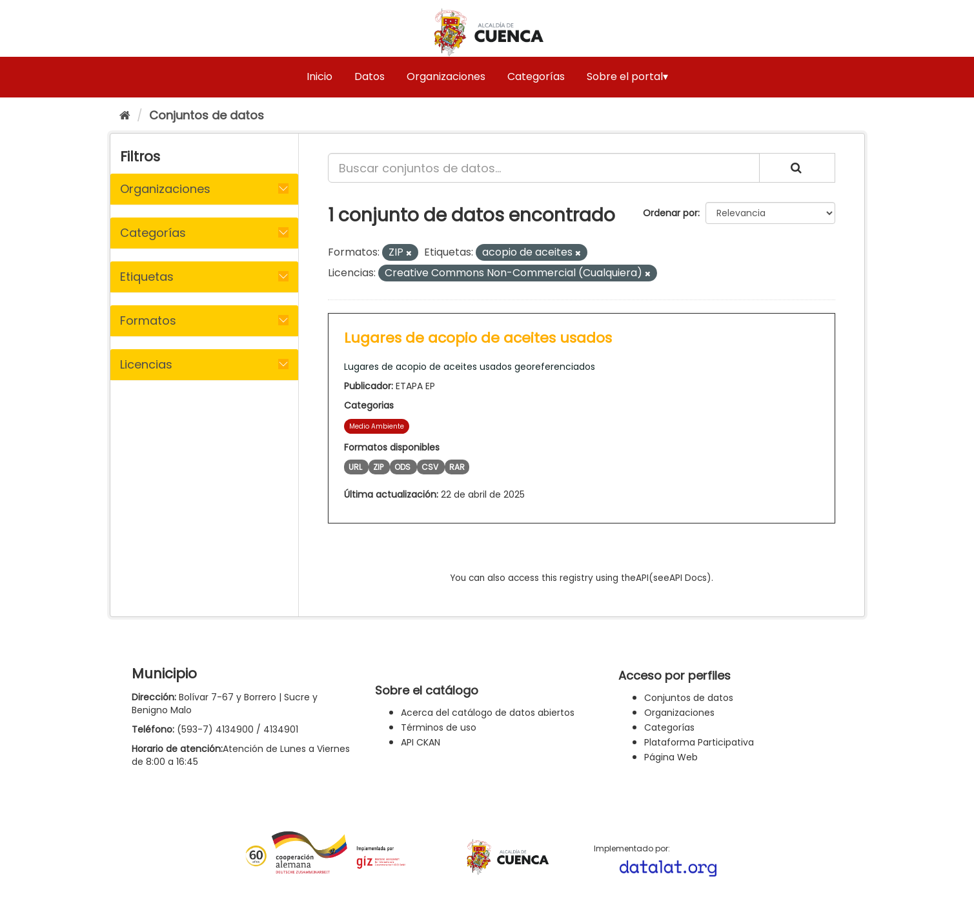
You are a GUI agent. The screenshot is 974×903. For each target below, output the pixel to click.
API (642, 578)
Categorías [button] (153, 233)
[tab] (204, 189)
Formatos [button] (148, 320)
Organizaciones (446, 76)
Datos (369, 76)
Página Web (671, 757)
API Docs (688, 578)
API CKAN (420, 742)
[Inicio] (124, 115)
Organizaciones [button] (165, 189)
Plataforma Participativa (699, 742)
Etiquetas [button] (147, 277)
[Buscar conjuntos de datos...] (544, 168)
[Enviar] (797, 168)
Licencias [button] (146, 364)
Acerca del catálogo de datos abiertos (487, 712)
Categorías (536, 76)
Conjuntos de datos (206, 115)
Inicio (319, 76)
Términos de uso (438, 727)
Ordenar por (670, 213)
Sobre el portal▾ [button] (627, 76)
